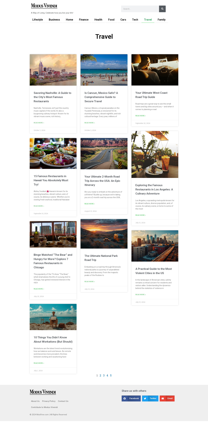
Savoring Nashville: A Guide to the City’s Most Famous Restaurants (52, 97)
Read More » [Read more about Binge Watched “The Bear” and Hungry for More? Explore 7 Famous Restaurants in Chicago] (39, 289)
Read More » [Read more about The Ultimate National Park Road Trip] (89, 282)
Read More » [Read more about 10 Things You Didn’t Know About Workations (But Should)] (39, 364)
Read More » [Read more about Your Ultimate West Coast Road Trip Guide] (140, 116)
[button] (131, 399)
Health (98, 19)
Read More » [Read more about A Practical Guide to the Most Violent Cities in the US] (140, 295)
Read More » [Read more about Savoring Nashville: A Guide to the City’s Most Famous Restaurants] (39, 123)
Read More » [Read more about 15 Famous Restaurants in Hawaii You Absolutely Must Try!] (39, 206)
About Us (35, 402)
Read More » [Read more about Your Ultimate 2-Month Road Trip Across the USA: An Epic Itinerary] (89, 204)
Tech (135, 19)
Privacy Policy (48, 402)
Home (69, 19)
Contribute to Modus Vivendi (44, 408)
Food (111, 19)
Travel (148, 19)
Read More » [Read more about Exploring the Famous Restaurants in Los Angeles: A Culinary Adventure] (140, 215)
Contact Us (63, 402)
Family (162, 19)
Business (54, 19)
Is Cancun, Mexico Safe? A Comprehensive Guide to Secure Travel (101, 97)
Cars (123, 19)
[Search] (162, 9)
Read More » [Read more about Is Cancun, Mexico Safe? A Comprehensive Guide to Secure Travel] (89, 123)
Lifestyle (37, 19)
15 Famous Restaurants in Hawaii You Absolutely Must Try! (51, 180)
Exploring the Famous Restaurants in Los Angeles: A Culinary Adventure (154, 189)
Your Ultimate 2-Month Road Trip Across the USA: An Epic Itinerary (102, 181)
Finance (83, 19)
